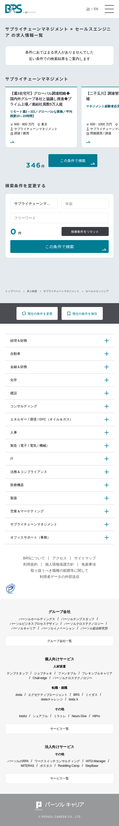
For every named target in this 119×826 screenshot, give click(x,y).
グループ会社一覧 (59, 641)
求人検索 (32, 291)
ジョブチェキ (43, 673)
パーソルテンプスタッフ (77, 619)
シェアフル (40, 716)
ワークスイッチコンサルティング (57, 761)
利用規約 (30, 564)
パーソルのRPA (18, 761)
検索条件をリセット (85, 232)
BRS (76, 695)
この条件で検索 (73, 161)
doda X (73, 699)
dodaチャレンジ (52, 699)
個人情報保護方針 (59, 564)
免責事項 (88, 564)
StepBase (91, 766)
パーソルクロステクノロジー (84, 624)
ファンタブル (67, 673)
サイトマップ (85, 558)
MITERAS (27, 766)
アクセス (59, 558)
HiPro (96, 716)
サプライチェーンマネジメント (61, 291)
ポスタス (46, 766)
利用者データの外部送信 (59, 577)
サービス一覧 (59, 729)
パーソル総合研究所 (94, 628)
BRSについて (34, 558)
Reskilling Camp (68, 766)
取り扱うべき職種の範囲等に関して (59, 570)
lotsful (23, 716)
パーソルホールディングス (37, 619)
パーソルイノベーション (58, 628)
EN (96, 9)
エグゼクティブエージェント (47, 695)
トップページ (13, 291)
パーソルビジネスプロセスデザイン (34, 624)
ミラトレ (60, 716)
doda (18, 695)
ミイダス (92, 695)
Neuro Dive (79, 716)
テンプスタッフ (17, 673)
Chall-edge (40, 678)
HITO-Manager (96, 761)
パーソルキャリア (23, 628)
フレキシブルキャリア (97, 673)
